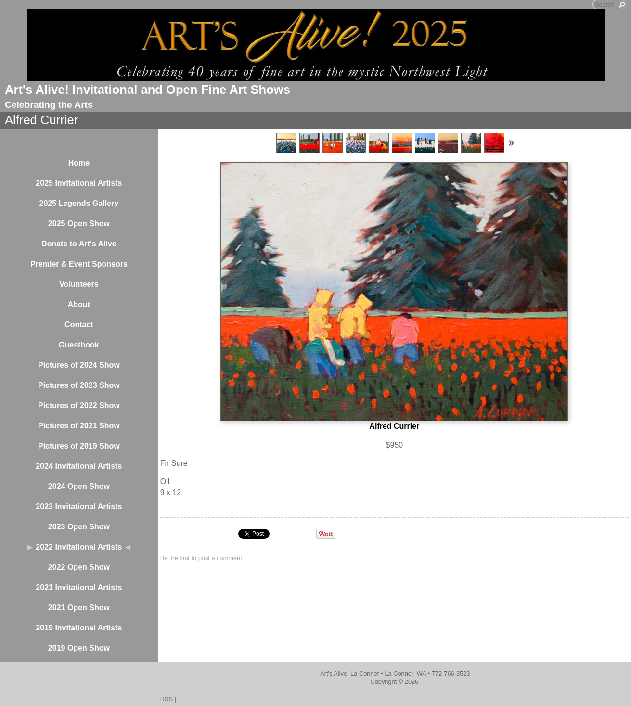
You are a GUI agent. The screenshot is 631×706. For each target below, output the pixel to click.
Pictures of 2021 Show (79, 426)
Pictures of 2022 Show (79, 405)
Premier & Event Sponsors (79, 264)
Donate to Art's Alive (78, 244)
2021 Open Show (79, 607)
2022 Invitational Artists (79, 547)
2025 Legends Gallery (79, 203)
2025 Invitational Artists (79, 183)
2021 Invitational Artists (79, 587)
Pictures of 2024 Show (79, 365)
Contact (78, 325)
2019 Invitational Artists (79, 628)
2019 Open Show (79, 648)
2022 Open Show (79, 567)
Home (79, 163)
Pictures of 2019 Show (79, 446)
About (79, 304)
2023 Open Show (79, 527)
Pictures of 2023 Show (79, 385)
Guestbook (79, 345)
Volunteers (79, 284)
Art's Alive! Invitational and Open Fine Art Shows (147, 89)
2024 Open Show (79, 486)
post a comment (220, 558)
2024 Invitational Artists (79, 466)
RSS (166, 699)
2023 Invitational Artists (79, 506)
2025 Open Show (79, 223)
